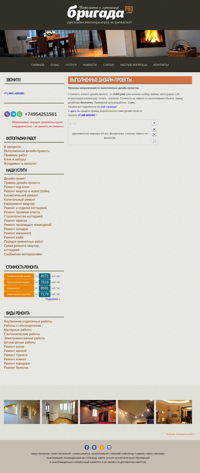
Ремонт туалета (15, 355)
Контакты (161, 64)
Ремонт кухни (14, 346)
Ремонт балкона (16, 367)
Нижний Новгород (122, 454)
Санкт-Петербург (61, 454)
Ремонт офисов (15, 220)
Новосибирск (81, 454)
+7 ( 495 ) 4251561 (14, 93)
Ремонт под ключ (16, 187)
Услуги (71, 64)
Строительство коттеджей (23, 216)
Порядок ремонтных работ (23, 241)
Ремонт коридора (17, 363)
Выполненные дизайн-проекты (27, 151)
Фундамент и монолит (20, 163)
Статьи (108, 64)
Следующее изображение (75, 123)
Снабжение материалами (23, 254)
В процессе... (14, 146)
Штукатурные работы (20, 342)
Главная (37, 64)
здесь (73, 111)
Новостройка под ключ (19, 294)
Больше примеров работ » (181, 434)
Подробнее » (53, 299)
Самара (139, 454)
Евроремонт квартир (19, 203)
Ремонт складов (16, 229)
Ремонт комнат (15, 359)
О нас (55, 64)
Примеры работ (15, 155)
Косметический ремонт (21, 195)
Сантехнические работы (22, 334)
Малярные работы (17, 330)
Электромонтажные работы (24, 338)
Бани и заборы (15, 159)
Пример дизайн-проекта (22, 182)
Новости (90, 64)
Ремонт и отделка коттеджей (25, 208)
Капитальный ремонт (19, 199)
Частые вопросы (133, 64)
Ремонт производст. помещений (27, 224)
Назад (154, 132)
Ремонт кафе (14, 237)
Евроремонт (13, 288)
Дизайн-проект (15, 178)
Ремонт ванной (15, 351)
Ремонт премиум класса (22, 212)
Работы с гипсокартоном (22, 325)
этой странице (108, 106)
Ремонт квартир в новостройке (27, 191)
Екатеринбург (100, 454)
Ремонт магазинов (17, 233)
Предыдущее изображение (71, 123)
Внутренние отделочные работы (28, 321)
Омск (149, 454)
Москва (159, 454)
